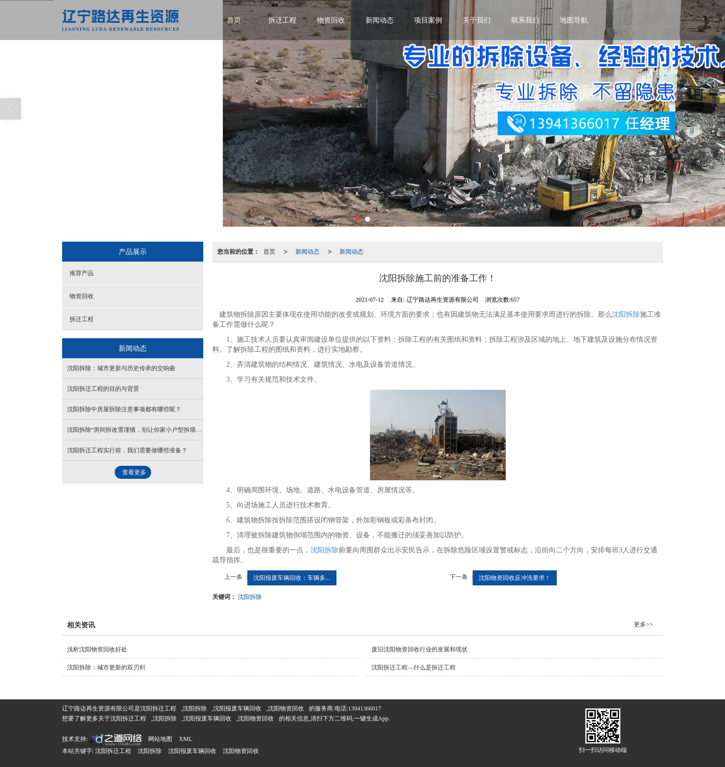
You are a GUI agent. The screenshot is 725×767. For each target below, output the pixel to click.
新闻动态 (380, 20)
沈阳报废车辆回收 (237, 708)
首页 (234, 20)
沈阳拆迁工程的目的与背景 (103, 388)
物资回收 (331, 20)
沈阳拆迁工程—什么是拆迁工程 (414, 667)
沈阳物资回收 (286, 708)
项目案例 (428, 20)
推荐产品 (82, 273)
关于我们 (477, 20)
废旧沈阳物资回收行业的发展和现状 (420, 649)
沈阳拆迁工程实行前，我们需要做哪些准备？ (127, 450)
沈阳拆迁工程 (158, 708)
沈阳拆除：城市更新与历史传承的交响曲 (121, 368)
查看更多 (134, 472)
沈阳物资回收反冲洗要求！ (515, 577)
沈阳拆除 (626, 314)
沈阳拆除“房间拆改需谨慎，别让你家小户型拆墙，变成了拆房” (151, 429)
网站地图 (160, 738)
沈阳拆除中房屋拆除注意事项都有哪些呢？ (124, 409)
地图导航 (574, 20)
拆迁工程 (282, 20)
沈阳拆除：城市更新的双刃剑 (106, 667)
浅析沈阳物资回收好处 (97, 649)
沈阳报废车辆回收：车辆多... (291, 577)
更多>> (643, 624)
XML (185, 738)
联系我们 (525, 20)
